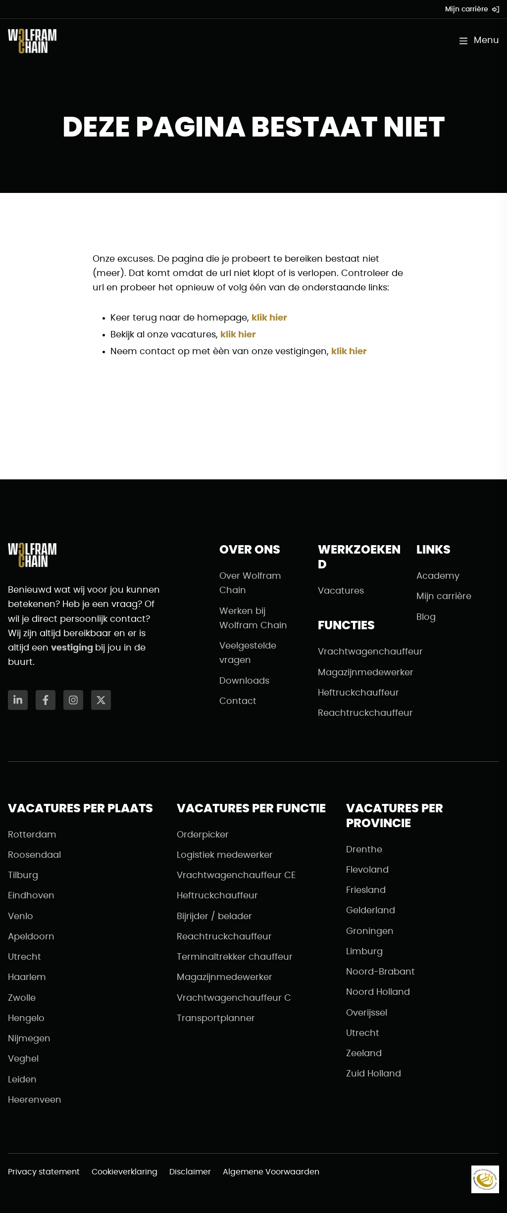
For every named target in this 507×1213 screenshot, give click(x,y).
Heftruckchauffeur (358, 693)
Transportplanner (216, 1018)
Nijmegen (29, 1038)
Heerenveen (34, 1100)
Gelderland (370, 910)
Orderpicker (203, 835)
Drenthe (364, 849)
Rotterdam (32, 835)
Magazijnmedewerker (359, 672)
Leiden (22, 1079)
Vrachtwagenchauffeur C (234, 998)
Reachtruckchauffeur (359, 713)
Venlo (20, 916)
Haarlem (27, 977)
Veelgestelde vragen (247, 653)
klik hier (269, 318)
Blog (426, 617)
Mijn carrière (472, 9)
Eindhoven (31, 895)
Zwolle (22, 998)
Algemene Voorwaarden (271, 1172)
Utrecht (24, 957)
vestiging (73, 648)
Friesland (366, 890)
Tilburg (23, 875)
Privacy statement (44, 1172)
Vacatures (341, 591)
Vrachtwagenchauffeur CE (236, 875)
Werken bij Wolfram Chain (253, 618)
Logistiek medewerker (225, 855)
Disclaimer (190, 1172)
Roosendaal (34, 855)
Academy (437, 576)
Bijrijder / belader (214, 916)
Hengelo (26, 1018)
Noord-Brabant (380, 972)
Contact (237, 701)
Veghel (23, 1059)
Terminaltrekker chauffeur (235, 957)
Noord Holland (378, 992)
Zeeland (364, 1053)
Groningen (370, 931)
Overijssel (366, 1013)
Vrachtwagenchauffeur (359, 652)
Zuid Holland (373, 1074)
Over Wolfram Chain (250, 583)
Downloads (244, 681)
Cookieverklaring (124, 1172)
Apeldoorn (31, 937)
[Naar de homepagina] (32, 41)
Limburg (364, 951)
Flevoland (367, 870)
